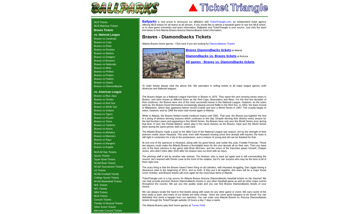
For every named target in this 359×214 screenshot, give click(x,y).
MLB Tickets (101, 22)
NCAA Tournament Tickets (108, 166)
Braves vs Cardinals (105, 38)
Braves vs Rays (102, 139)
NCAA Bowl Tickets (104, 163)
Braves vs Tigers (103, 114)
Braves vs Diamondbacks (108, 86)
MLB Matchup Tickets (106, 25)
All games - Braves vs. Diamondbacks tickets (220, 62)
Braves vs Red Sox (104, 103)
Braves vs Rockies (104, 49)
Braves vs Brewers (104, 60)
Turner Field (198, 205)
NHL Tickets (100, 185)
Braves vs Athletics (104, 132)
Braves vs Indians (104, 110)
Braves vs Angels (103, 147)
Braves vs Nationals (105, 64)
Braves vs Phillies (104, 71)
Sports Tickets (102, 155)
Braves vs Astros (103, 128)
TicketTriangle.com (220, 21)
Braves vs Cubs (103, 42)
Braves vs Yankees (104, 125)
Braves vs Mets (102, 68)
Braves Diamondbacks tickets (208, 50)
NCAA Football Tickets (106, 174)
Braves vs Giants (103, 82)
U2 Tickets (100, 170)
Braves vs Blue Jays (105, 95)
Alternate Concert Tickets (108, 210)
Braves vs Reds (103, 46)
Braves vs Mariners (104, 136)
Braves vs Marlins (104, 53)
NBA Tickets (100, 192)
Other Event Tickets (105, 207)
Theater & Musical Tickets (108, 203)
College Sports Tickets (106, 177)
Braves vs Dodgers (104, 57)
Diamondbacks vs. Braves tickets (211, 56)
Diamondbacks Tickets (222, 43)
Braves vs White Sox (105, 106)
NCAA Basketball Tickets (108, 181)
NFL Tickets (100, 188)
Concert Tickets (102, 199)
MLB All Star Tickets (105, 152)
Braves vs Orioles (104, 99)
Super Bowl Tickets (104, 159)
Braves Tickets (103, 30)
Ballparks (149, 21)
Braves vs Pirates (104, 75)
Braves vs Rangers (104, 143)
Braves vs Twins (103, 121)
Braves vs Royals (103, 117)
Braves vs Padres (104, 79)
